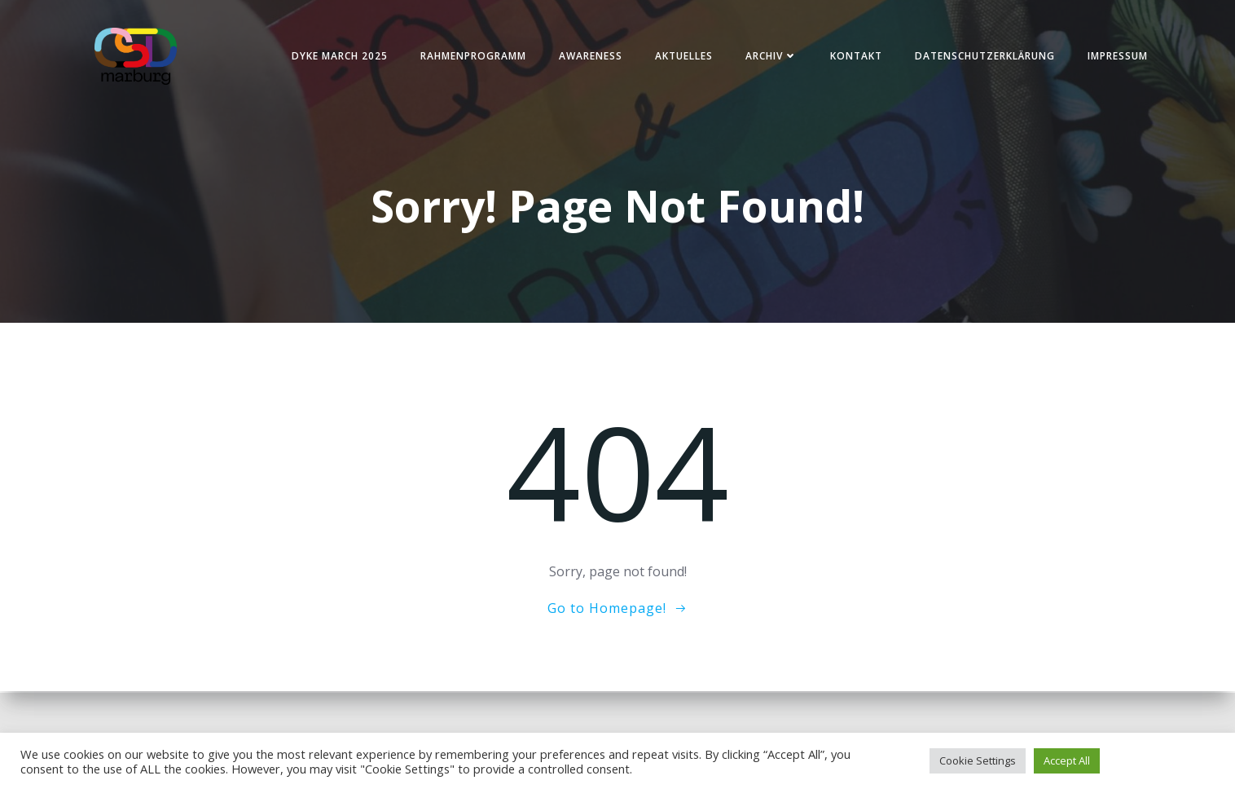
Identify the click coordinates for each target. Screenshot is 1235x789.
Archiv (768, 57)
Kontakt (853, 57)
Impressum (1114, 57)
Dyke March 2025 (336, 57)
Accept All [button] (1067, 760)
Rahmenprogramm (470, 57)
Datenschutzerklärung (982, 57)
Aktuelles (681, 57)
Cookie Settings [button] (977, 760)
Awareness (587, 57)
